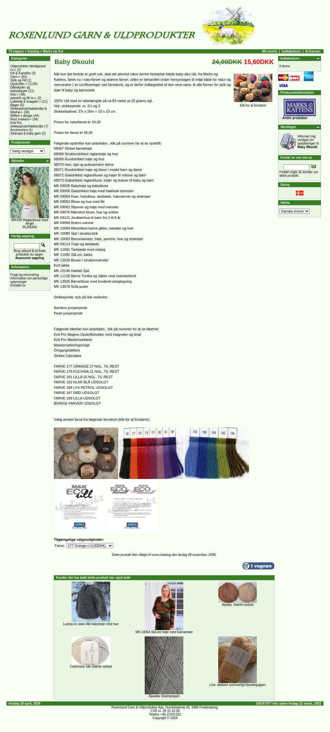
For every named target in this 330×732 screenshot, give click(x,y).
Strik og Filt (18, 80)
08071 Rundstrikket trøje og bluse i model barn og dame (98, 170)
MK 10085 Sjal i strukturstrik (76, 233)
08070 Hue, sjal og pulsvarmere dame (84, 164)
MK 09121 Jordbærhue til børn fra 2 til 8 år (87, 218)
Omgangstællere (67, 350)
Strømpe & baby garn (25, 133)
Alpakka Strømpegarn (164, 696)
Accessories (19, 130)
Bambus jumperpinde (70, 308)
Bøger (14, 105)
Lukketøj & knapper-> (25, 101)
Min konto (269, 51)
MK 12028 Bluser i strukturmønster (81, 260)
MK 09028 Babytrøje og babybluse (81, 186)
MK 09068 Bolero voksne (73, 223)
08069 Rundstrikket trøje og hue (79, 159)
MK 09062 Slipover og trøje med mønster (86, 207)
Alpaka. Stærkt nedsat (237, 604)
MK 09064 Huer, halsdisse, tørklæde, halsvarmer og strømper (102, 196)
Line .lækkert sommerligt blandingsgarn (237, 685)
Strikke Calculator (68, 356)
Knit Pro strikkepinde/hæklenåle (26, 124)
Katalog (33, 51)
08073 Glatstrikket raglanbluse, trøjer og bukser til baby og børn (104, 180)
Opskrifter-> (18, 84)
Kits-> (14, 94)
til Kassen (312, 51)
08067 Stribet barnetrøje (73, 148)
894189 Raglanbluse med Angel (29, 221)
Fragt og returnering (24, 275)
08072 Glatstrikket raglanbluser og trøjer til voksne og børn (100, 175)
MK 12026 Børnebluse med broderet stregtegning (93, 281)
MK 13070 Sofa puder (71, 286)
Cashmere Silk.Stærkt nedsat (91, 666)
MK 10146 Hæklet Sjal (71, 271)
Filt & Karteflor (20, 73)
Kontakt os (17, 285)
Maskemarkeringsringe (72, 345)
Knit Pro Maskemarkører (73, 340)
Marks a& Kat (53, 51)
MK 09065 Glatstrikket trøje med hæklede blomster (94, 191)
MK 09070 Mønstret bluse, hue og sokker (86, 212)
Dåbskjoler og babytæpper (20, 89)
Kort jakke (62, 265)
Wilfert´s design (21, 115)
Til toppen (16, 51)
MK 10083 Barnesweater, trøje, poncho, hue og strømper (98, 239)
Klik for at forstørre (253, 104)
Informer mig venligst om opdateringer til (308, 142)
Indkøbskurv (291, 51)
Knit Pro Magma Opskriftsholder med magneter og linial (97, 334)
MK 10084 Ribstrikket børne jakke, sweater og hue (93, 228)
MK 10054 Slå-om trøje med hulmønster (164, 632)
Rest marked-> (21, 119)
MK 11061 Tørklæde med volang (79, 249)
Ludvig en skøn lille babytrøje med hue (90, 624)
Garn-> (15, 77)
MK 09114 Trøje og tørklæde (76, 244)
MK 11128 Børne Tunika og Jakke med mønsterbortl (95, 276)
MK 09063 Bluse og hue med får (79, 201)
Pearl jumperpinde (68, 313)
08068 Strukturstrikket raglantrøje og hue (86, 154)
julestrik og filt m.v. (23, 98)
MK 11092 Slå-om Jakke (73, 255)
